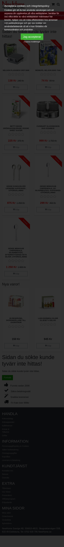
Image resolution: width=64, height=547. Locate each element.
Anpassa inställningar (32, 42)
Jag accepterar (32, 36)
